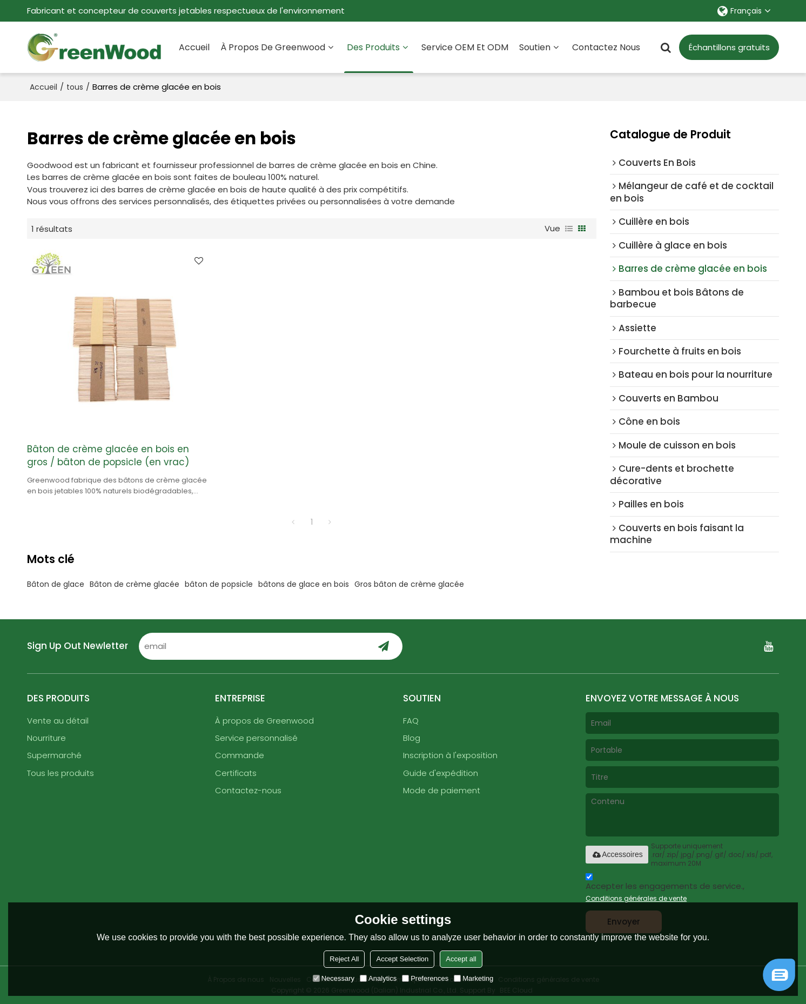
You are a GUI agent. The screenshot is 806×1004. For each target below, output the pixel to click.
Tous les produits (60, 773)
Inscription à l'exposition (450, 755)
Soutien (534, 47)
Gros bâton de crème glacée (409, 584)
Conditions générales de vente (636, 898)
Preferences (425, 978)
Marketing (473, 978)
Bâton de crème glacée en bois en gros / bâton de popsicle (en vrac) (108, 455)
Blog (411, 738)
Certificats (236, 773)
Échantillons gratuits (729, 47)
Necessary (333, 978)
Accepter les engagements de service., (665, 889)
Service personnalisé (256, 738)
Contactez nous (606, 47)
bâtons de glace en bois (303, 584)
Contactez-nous (248, 790)
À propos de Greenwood (272, 47)
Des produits (378, 57)
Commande (239, 755)
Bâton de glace (55, 584)
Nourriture (46, 738)
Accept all (461, 959)
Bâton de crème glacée (134, 584)
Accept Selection (402, 959)
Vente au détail (58, 720)
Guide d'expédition (440, 773)
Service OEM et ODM (464, 47)
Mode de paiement (441, 790)
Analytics (378, 978)
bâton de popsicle (219, 584)
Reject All (344, 959)
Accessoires (616, 854)
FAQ (411, 720)
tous (74, 87)
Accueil (194, 47)
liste (568, 228)
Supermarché (54, 755)
